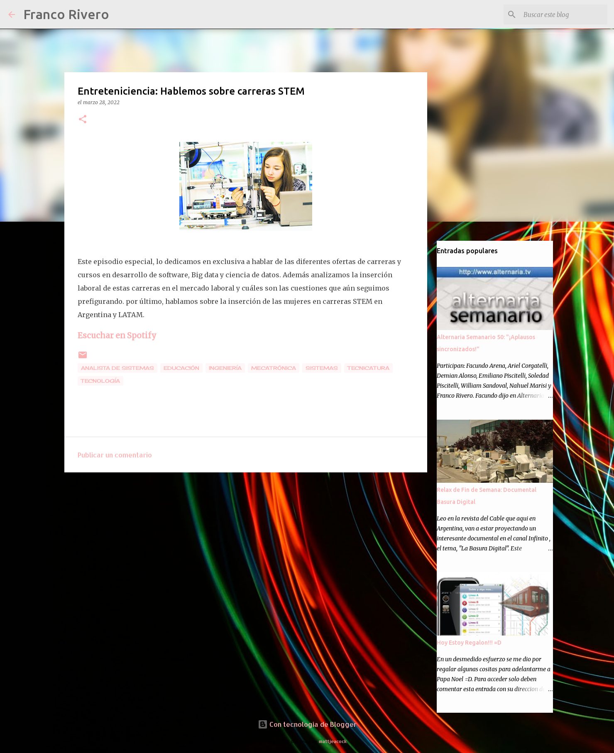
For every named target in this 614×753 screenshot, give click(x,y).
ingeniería (225, 368)
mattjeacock (333, 741)
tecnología (100, 381)
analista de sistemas (117, 368)
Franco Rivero (66, 14)
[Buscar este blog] (563, 14)
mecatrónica (273, 368)
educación (181, 368)
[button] (83, 119)
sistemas (322, 368)
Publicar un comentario (115, 454)
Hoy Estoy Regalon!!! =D (469, 642)
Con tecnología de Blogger (307, 724)
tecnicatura (368, 368)
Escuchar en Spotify (117, 335)
